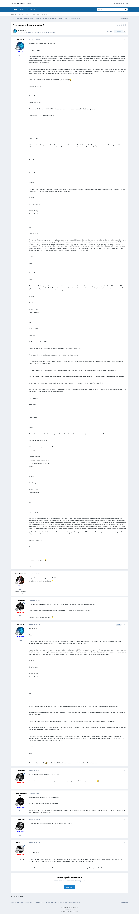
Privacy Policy (65, 907)
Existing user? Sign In (121, 3)
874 (20, 835)
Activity (22, 9)
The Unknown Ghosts (21, 3)
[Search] (106, 9)
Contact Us (74, 907)
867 (20, 589)
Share (109, 31)
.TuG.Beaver (20, 600)
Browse (15, 10)
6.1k (20, 615)
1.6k (20, 810)
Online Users (35, 14)
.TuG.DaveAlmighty (20, 794)
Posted (34, 39)
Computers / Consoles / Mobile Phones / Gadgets (41, 32)
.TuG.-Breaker (20, 574)
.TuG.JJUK (23, 30)
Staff (27, 14)
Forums (13, 14)
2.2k (20, 55)
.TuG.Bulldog (20, 842)
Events (21, 14)
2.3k (20, 858)
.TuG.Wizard (20, 819)
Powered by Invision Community (69, 911)
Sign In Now (69, 887)
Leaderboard (45, 14)
